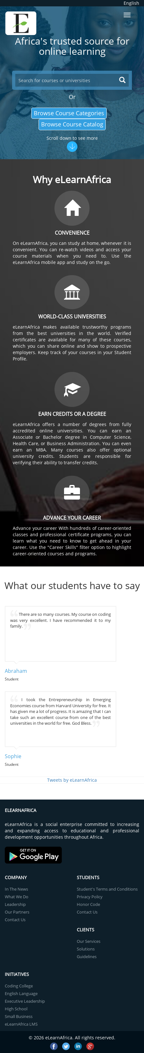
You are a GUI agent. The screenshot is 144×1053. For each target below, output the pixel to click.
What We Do (16, 897)
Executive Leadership (25, 1001)
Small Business (18, 1016)
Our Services (88, 941)
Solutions (86, 949)
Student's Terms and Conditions (107, 889)
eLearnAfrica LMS (21, 1024)
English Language (21, 993)
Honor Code (88, 904)
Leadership (15, 904)
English (131, 3)
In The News (16, 889)
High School (16, 1009)
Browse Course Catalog (72, 124)
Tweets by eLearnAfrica (72, 780)
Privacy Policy (90, 897)
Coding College (19, 986)
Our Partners (17, 912)
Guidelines (87, 956)
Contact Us (15, 919)
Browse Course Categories (69, 113)
